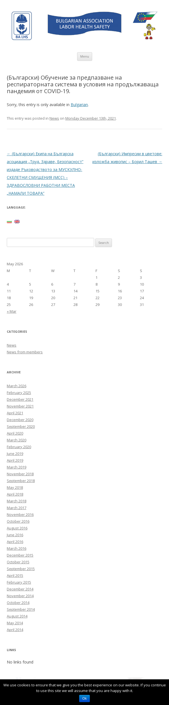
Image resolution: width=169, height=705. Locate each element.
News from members (25, 351)
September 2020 (21, 426)
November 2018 (20, 473)
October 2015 (18, 561)
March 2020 (16, 440)
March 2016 (16, 548)
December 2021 (20, 399)
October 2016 (18, 521)
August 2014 (17, 616)
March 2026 (16, 385)
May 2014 (15, 622)
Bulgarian (79, 104)
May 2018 (15, 487)
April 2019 (15, 460)
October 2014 (18, 602)
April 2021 (15, 412)
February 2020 (19, 446)
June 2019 (15, 453)
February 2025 (19, 392)
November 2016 (20, 514)
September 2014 (21, 609)
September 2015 (21, 568)
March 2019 (16, 467)
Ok (84, 698)
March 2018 (16, 500)
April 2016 (15, 541)
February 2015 (19, 582)
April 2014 (15, 629)
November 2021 (20, 406)
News (54, 118)
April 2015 (15, 575)
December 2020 (20, 419)
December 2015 (20, 555)
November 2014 (20, 595)
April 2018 (15, 494)
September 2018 (21, 480)
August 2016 (17, 528)
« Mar (11, 311)
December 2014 (20, 589)
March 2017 (16, 507)
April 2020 (15, 433)
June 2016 (15, 534)
